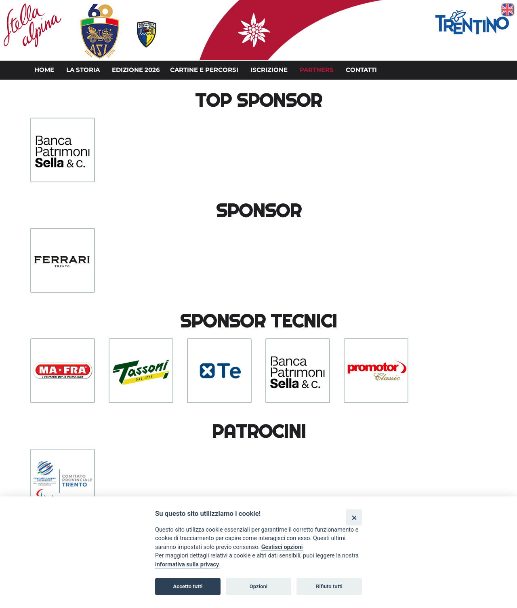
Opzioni (259, 586)
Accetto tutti (188, 586)
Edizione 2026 (136, 70)
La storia (83, 70)
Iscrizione (269, 70)
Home (44, 70)
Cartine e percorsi (204, 70)
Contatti (361, 70)
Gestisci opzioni (282, 547)
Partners (317, 70)
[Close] (354, 517)
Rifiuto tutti (329, 586)
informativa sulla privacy (187, 564)
